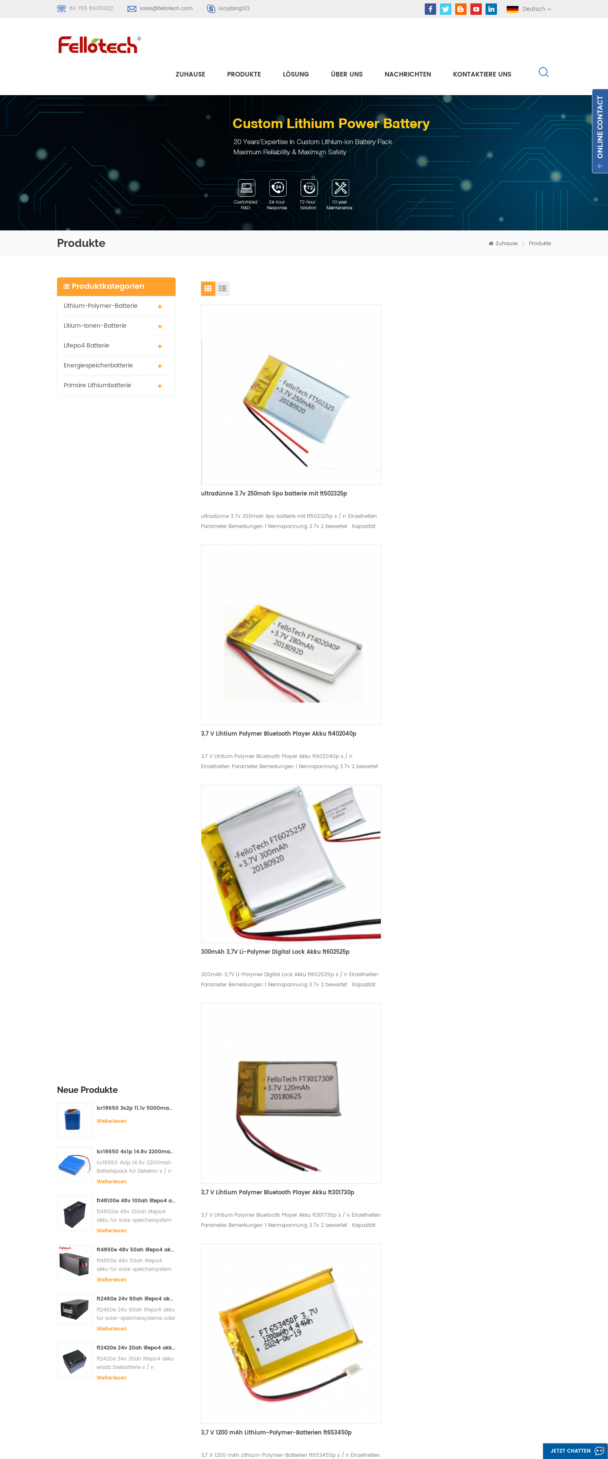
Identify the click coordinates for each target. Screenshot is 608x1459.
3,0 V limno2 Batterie (265, 1365)
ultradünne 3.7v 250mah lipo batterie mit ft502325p (254, 398)
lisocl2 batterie (257, 1380)
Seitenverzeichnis (368, 1350)
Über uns (347, 43)
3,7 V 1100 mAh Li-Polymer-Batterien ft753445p (371, 897)
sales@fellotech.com (166, 9)
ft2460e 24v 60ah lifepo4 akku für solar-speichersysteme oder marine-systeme (136, 595)
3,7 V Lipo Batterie (261, 1350)
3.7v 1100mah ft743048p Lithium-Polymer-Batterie (248, 897)
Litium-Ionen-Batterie (95, 294)
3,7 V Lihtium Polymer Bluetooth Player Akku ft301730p (494, 555)
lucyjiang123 (234, 9)
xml (350, 1365)
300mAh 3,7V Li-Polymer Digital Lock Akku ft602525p (492, 384)
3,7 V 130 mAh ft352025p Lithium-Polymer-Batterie (367, 726)
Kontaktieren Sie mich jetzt (336, 1176)
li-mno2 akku (255, 1334)
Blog (351, 1334)
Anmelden (83, 1343)
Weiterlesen (112, 417)
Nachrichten (408, 43)
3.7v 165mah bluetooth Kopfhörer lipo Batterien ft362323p (493, 726)
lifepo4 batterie (86, 314)
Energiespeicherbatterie (98, 334)
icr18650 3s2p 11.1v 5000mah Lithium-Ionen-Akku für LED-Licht (136, 404)
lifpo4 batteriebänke (265, 1395)
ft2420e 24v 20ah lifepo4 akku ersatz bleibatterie (136, 645)
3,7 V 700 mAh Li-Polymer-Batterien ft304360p (490, 898)
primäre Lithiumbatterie (97, 354)
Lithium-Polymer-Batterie (101, 274)
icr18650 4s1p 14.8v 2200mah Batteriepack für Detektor (136, 448)
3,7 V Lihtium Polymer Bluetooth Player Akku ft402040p (375, 398)
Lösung (296, 43)
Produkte (244, 43)
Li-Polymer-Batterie (264, 1289)
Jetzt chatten (564, 1452)
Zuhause (190, 43)
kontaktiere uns (482, 43)
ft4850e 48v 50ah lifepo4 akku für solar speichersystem (136, 546)
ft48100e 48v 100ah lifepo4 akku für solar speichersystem (136, 497)
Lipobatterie (253, 1304)
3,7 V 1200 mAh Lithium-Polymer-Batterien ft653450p (248, 726)
